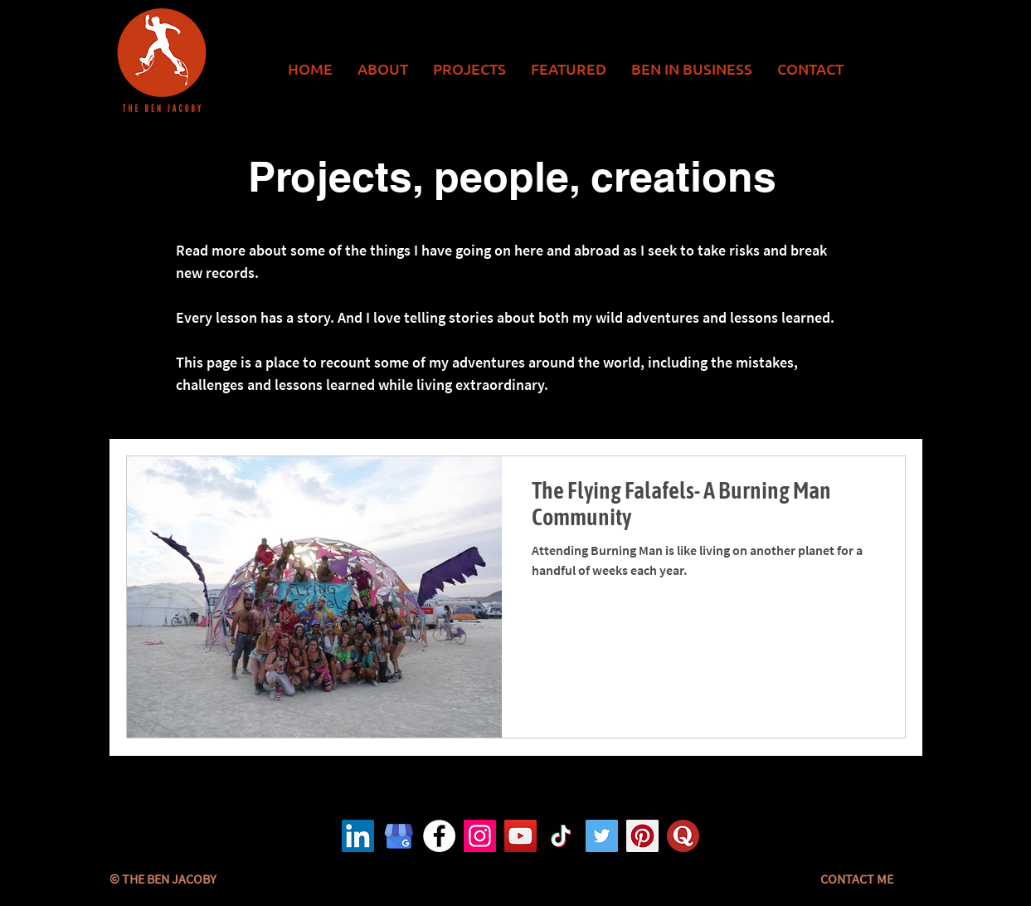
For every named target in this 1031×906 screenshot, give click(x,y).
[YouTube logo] (520, 836)
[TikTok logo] (561, 836)
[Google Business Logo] (398, 836)
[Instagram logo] (480, 836)
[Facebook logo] (439, 836)
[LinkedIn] (358, 836)
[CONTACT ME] (857, 878)
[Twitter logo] (602, 836)
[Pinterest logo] (642, 836)
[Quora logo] (683, 836)
